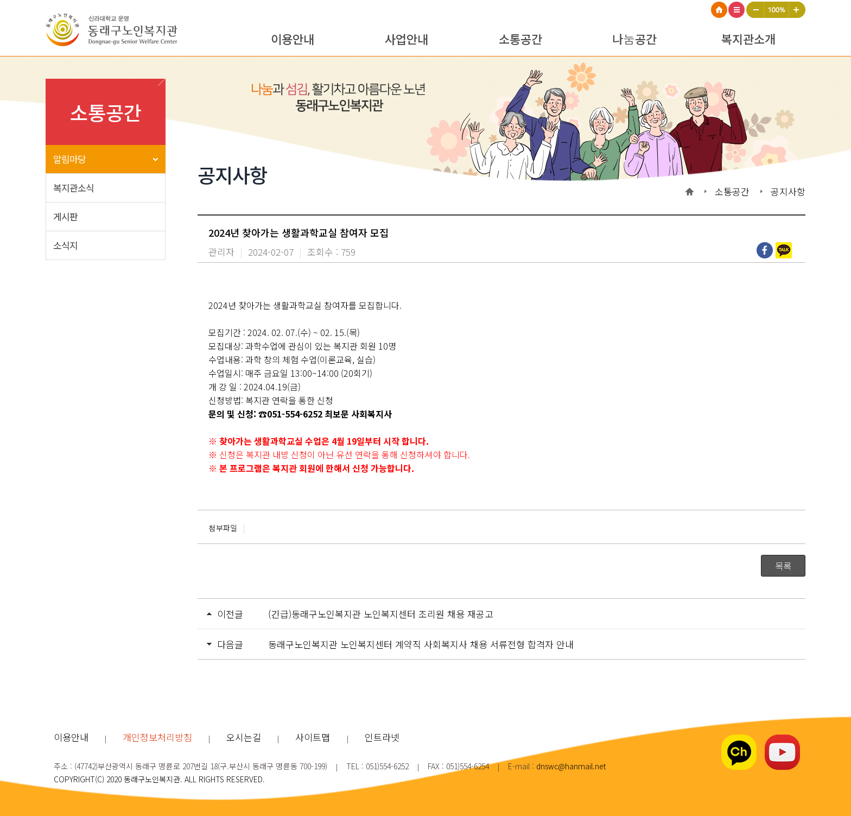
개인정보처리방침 (157, 737)
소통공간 (520, 38)
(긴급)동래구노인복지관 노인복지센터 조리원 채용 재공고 (380, 614)
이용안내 (292, 38)
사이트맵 (737, 10)
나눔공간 (634, 38)
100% (776, 10)
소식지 (65, 245)
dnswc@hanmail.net (571, 766)
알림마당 (69, 159)
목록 (783, 565)
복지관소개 (748, 38)
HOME (719, 10)
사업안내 (406, 38)
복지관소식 (73, 187)
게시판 (65, 216)
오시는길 (243, 737)
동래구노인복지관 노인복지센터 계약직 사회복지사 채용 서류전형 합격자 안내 (421, 644)
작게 (755, 10)
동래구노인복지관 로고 (116, 31)
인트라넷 (382, 737)
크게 (797, 10)
